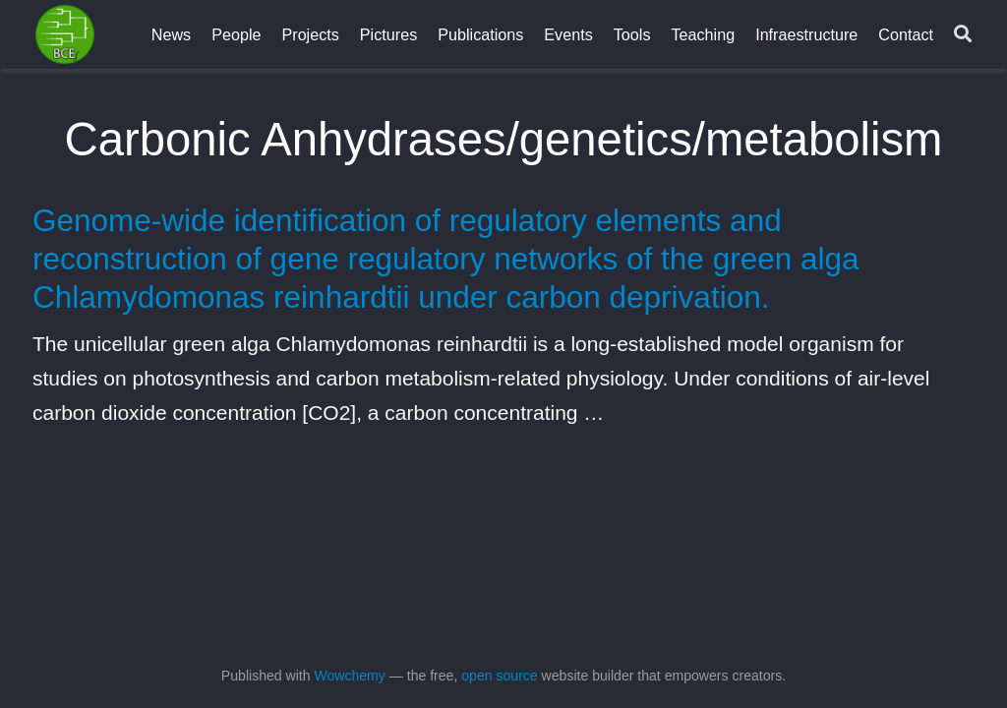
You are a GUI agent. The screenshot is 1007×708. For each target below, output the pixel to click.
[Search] (963, 35)
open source (499, 675)
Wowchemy (349, 675)
